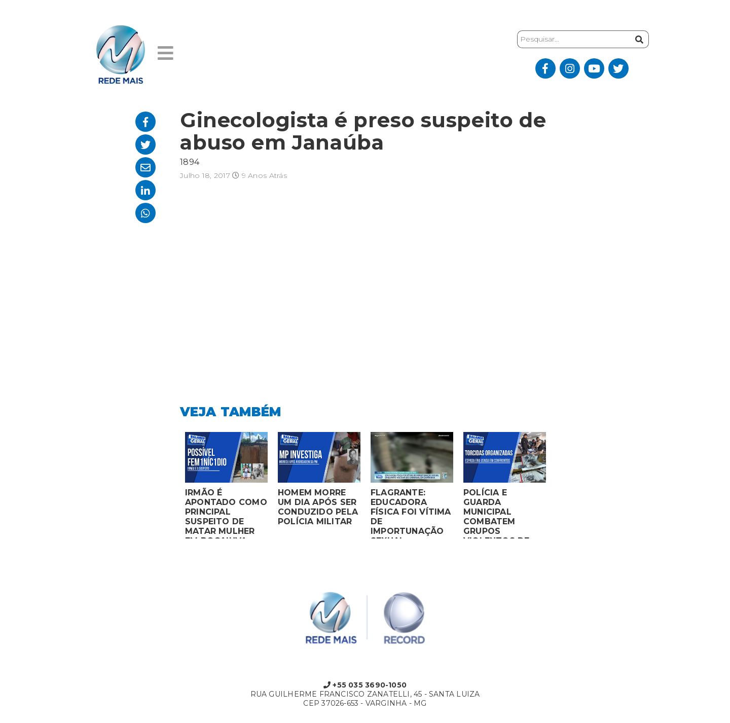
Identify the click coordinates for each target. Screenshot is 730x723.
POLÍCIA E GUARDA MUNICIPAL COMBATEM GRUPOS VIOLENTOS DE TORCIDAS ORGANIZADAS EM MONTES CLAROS (503, 513)
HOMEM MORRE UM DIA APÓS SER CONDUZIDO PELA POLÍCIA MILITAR (318, 507)
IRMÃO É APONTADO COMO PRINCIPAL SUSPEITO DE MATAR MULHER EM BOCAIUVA (226, 513)
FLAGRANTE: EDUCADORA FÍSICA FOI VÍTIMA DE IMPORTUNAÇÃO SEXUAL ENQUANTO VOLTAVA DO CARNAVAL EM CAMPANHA (411, 513)
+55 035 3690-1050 (365, 685)
